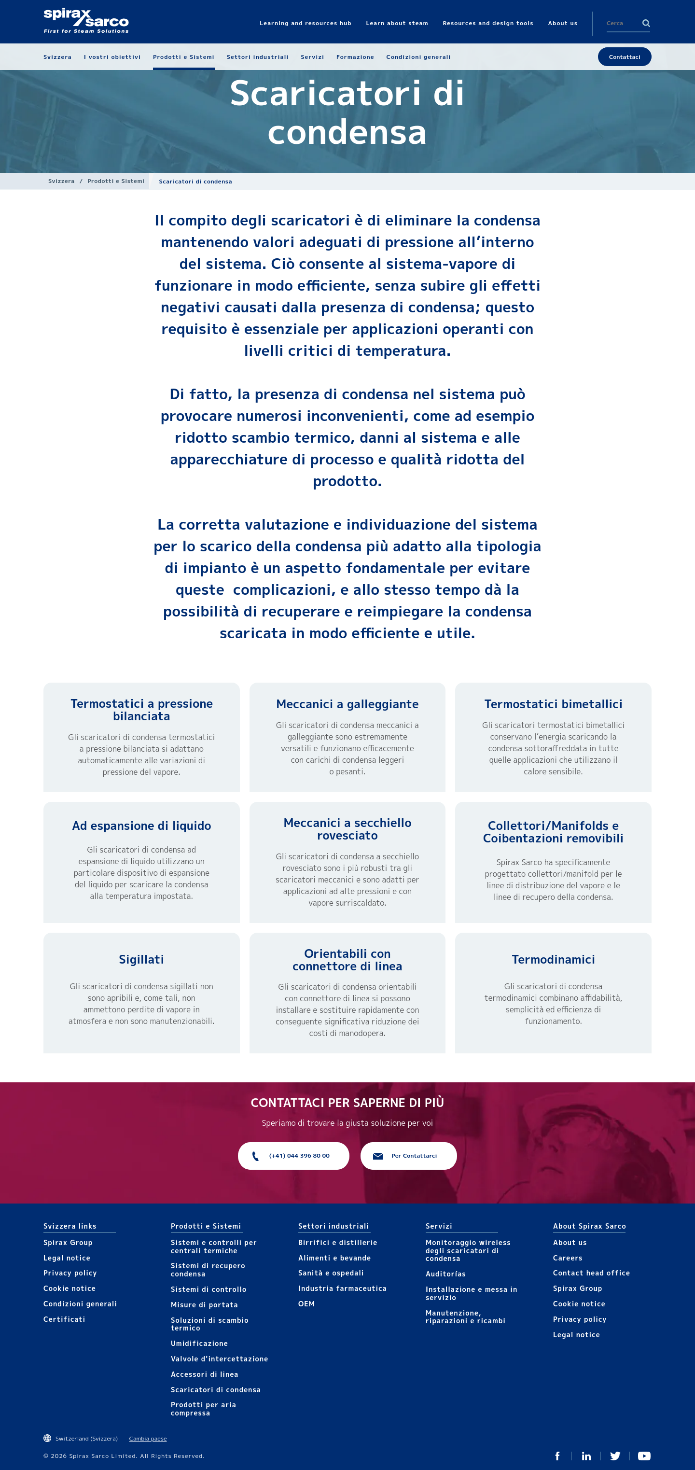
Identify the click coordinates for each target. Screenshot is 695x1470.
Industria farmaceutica (342, 1288)
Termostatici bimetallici (553, 704)
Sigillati (141, 959)
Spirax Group (68, 1242)
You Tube (644, 1456)
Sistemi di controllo (209, 1289)
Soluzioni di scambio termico (210, 1324)
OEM (306, 1303)
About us (570, 1242)
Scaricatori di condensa (216, 1389)
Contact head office (591, 1272)
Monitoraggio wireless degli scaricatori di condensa (468, 1250)
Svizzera (61, 181)
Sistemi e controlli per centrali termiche (214, 1246)
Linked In (586, 1456)
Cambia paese (148, 1438)
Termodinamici (554, 959)
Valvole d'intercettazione (219, 1358)
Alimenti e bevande (334, 1257)
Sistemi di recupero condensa (208, 1269)
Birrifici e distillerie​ (337, 1242)
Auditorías (446, 1273)
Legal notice (67, 1257)
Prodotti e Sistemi (115, 181)
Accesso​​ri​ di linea (204, 1374)
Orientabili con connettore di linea (347, 959)
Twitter (615, 1456)
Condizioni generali (80, 1303)
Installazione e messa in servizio (471, 1293)
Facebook (557, 1456)
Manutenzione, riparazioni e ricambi (466, 1317)
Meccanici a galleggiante (347, 704)
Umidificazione (199, 1343)
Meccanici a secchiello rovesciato (348, 828)
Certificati (64, 1319)
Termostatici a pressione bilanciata (141, 709)
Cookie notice (69, 1288)
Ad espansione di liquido (141, 825)
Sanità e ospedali (331, 1272)
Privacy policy (70, 1272)
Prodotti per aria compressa (203, 1408)
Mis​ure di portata (204, 1304)
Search (646, 23)
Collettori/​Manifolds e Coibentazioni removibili (553, 831)
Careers (568, 1257)
